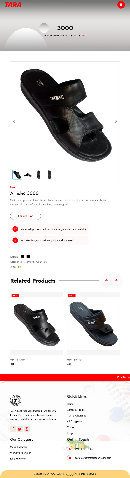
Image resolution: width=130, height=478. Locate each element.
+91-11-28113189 (84, 449)
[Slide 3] (38, 174)
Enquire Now (25, 215)
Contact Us (73, 427)
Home (46, 35)
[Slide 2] (28, 174)
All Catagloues (74, 421)
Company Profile (76, 409)
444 (69, 364)
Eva (75, 35)
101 (12, 364)
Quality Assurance (76, 415)
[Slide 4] (49, 174)
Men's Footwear (61, 35)
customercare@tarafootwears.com (93, 458)
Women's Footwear (20, 452)
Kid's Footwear (18, 458)
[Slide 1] (17, 174)
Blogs (70, 433)
